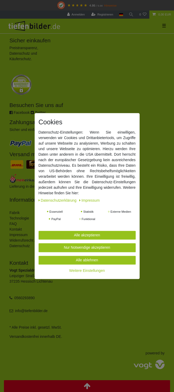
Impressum (18, 235)
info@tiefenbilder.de (31, 311)
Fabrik (14, 213)
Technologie (19, 218)
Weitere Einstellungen (87, 270)
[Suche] (131, 15)
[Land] (121, 15)
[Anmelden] (76, 15)
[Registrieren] (102, 15)
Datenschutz (19, 246)
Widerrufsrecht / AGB (26, 240)
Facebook (19, 112)
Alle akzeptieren (87, 235)
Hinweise (110, 5)
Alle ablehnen (87, 260)
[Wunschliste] (142, 15)
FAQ (13, 224)
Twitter (38, 112)
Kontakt (15, 229)
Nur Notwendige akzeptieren (87, 247)
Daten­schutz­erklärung (58, 200)
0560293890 (24, 298)
